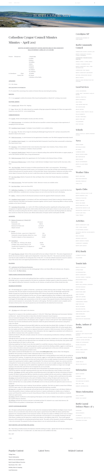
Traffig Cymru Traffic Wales (84, 111)
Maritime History (81, 378)
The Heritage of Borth (82, 381)
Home (10, 2)
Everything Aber (81, 291)
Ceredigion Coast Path (82, 311)
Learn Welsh (79, 361)
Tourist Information (14, 457)
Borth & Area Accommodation (16, 459)
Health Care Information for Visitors (85, 81)
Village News (12, 454)
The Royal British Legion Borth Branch (85, 233)
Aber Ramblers (80, 313)
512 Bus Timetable (81, 116)
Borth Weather (80, 176)
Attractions (79, 269)
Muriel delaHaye (81, 344)
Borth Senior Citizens (82, 240)
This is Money (80, 395)
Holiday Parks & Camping (15, 467)
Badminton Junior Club (83, 210)
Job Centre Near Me (82, 104)
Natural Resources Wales (84, 75)
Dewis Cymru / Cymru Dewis (84, 61)
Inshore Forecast (81, 181)
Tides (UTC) (79, 183)
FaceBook (79, 415)
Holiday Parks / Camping (83, 277)
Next (71, 438)
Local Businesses (81, 90)
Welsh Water (80, 109)
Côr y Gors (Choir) (81, 227)
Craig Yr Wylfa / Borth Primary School (85, 134)
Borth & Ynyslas (81, 267)
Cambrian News (80, 151)
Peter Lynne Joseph (82, 349)
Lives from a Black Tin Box (84, 337)
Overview (78, 410)
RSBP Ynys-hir (80, 304)
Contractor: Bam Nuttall (83, 417)
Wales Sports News (81, 154)
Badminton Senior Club (83, 207)
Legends (78, 376)
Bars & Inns (79, 282)
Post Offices (79, 124)
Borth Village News (82, 164)
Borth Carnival (80, 289)
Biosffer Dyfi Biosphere (83, 318)
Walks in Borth (80, 306)
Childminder (79, 121)
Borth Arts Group (81, 245)
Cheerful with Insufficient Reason (84, 334)
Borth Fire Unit (80, 119)
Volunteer (79, 257)
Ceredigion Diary (81, 299)
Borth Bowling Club (82, 205)
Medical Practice (81, 97)
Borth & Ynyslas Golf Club (84, 193)
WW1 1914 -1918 (80, 383)
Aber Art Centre (81, 296)
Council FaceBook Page (83, 64)
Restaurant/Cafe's (81, 279)
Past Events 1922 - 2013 (15, 465)
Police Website (80, 114)
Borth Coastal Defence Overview (17, 462)
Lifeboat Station (81, 255)
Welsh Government (81, 161)
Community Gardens (82, 243)
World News (79, 144)
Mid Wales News (80, 147)
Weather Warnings (81, 178)
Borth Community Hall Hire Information (84, 67)
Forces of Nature (81, 198)
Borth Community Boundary (84, 72)
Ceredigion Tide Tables (82, 70)
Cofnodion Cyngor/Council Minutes (84, 58)
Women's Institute (81, 238)
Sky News (78, 149)
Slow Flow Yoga (81, 212)
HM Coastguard (80, 106)
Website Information (82, 386)
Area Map (17, 2)
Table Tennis (79, 215)
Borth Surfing (80, 200)
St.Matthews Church (82, 229)
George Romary (80, 352)
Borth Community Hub (82, 224)
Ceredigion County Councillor (85, 51)
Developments (80, 412)
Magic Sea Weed (80, 202)
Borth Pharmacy (81, 99)
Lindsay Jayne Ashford (83, 339)
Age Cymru (79, 102)
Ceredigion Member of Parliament (82, 38)
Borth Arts (79, 331)
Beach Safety (80, 77)
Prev (10, 438)
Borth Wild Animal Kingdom (84, 284)
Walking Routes (80, 309)
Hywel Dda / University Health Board (85, 94)
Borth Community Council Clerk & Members (84, 55)
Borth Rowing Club (81, 195)
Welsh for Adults (81, 364)
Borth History (80, 373)
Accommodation (81, 272)
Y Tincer (78, 166)
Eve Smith (79, 347)
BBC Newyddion (80, 156)
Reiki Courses (80, 235)
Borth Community (81, 274)
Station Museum (80, 286)
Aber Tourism (80, 294)
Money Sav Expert (81, 398)
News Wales (79, 159)
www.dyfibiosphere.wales (46, 351)
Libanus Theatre (81, 316)
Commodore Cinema (82, 301)
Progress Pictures (81, 420)
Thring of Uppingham (82, 342)
